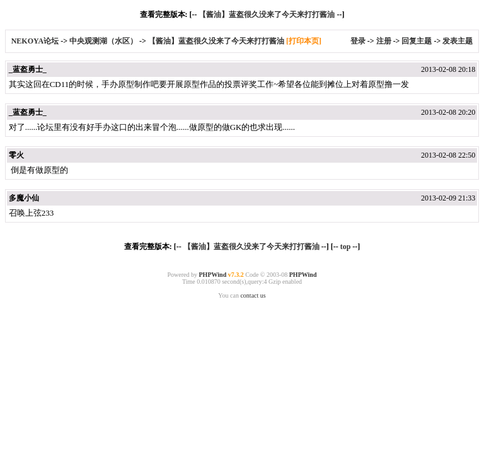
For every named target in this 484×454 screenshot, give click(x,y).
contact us (252, 295)
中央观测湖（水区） (103, 41)
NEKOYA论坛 (36, 41)
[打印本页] (303, 41)
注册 (383, 41)
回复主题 (416, 41)
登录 (358, 41)
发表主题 (457, 41)
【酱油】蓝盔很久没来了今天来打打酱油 (267, 14)
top (345, 246)
